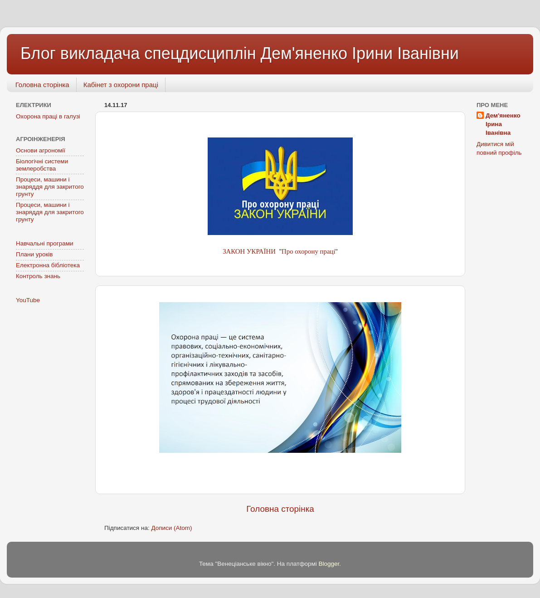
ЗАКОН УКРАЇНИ (250, 251)
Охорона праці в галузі (48, 116)
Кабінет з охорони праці (120, 84)
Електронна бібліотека (48, 265)
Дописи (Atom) (171, 527)
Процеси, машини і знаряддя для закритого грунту (50, 186)
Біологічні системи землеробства (42, 165)
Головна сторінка (42, 84)
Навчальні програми (44, 243)
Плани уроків (34, 254)
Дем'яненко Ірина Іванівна (503, 124)
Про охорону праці (309, 251)
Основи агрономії (40, 150)
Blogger (329, 563)
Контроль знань (38, 276)
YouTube (28, 300)
